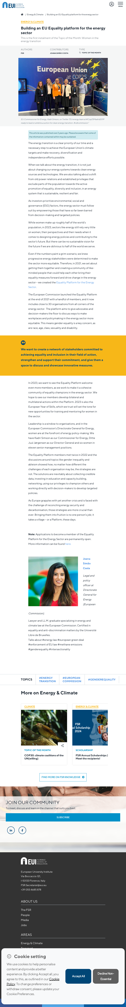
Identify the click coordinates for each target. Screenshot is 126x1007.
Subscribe (63, 817)
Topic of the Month (90, 53)
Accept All (78, 976)
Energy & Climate (35, 14)
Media (25, 920)
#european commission (72, 679)
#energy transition (47, 679)
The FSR (26, 910)
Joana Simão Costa (87, 563)
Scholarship (84, 750)
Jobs (24, 925)
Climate (29, 706)
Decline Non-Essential (106, 976)
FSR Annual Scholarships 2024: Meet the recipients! (95, 757)
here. (68, 543)
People (25, 915)
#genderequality (102, 679)
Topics (26, 679)
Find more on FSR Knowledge (63, 777)
